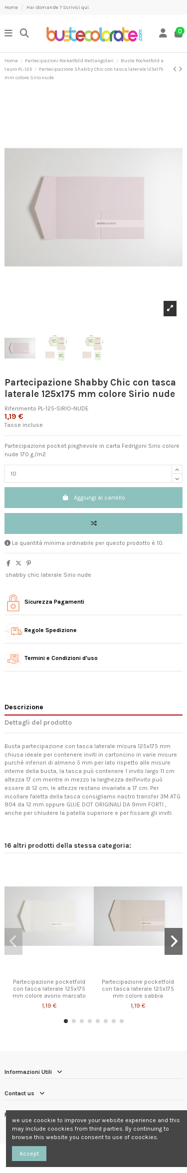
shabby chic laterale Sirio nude (48, 574)
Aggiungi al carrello (93, 497)
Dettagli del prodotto (38, 722)
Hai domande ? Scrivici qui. (58, 7)
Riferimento (20, 408)
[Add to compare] (93, 523)
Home (11, 7)
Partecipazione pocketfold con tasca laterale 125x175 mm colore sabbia (138, 989)
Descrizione (23, 707)
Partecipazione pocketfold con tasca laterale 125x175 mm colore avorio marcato (49, 989)
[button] (66, 1021)
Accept (29, 1153)
